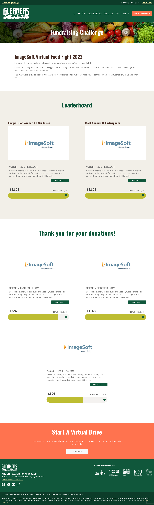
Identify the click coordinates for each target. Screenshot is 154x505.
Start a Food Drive (79, 13)
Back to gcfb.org (10, 2)
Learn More (77, 451)
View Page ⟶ (60, 181)
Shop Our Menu (142, 13)
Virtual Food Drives (95, 13)
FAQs (117, 13)
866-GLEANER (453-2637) (12, 479)
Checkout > (147, 2)
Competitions (108, 13)
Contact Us (126, 13)
